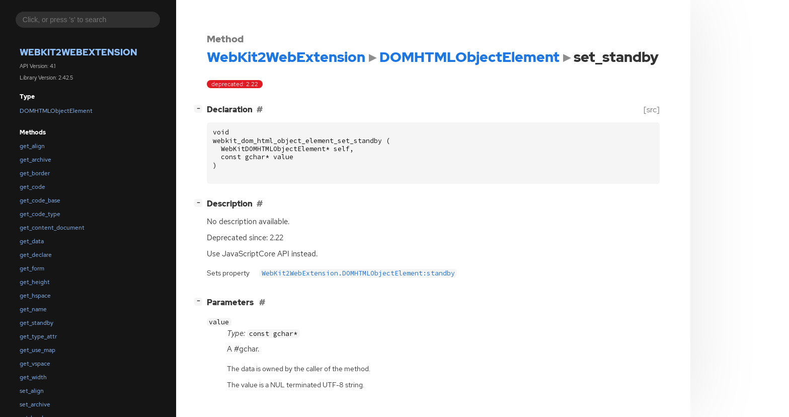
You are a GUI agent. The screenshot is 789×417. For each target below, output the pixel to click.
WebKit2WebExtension (78, 52)
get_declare (36, 255)
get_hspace (35, 296)
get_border (35, 173)
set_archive (35, 404)
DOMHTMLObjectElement (56, 111)
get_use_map (37, 350)
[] (200, 108)
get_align (32, 146)
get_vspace (35, 364)
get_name (33, 309)
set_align (32, 391)
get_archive (35, 160)
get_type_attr (38, 336)
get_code (32, 187)
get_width (33, 377)
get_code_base (40, 200)
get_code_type (40, 214)
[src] (652, 109)
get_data (32, 241)
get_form (32, 268)
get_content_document (52, 228)
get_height (35, 282)
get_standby (36, 323)
